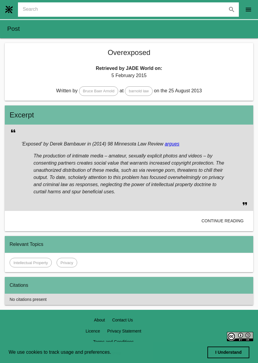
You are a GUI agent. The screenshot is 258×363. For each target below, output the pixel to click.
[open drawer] (248, 9)
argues (172, 143)
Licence (93, 331)
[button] (99, 91)
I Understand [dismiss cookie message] (228, 352)
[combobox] (131, 9)
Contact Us (122, 320)
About (99, 320)
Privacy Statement (124, 331)
